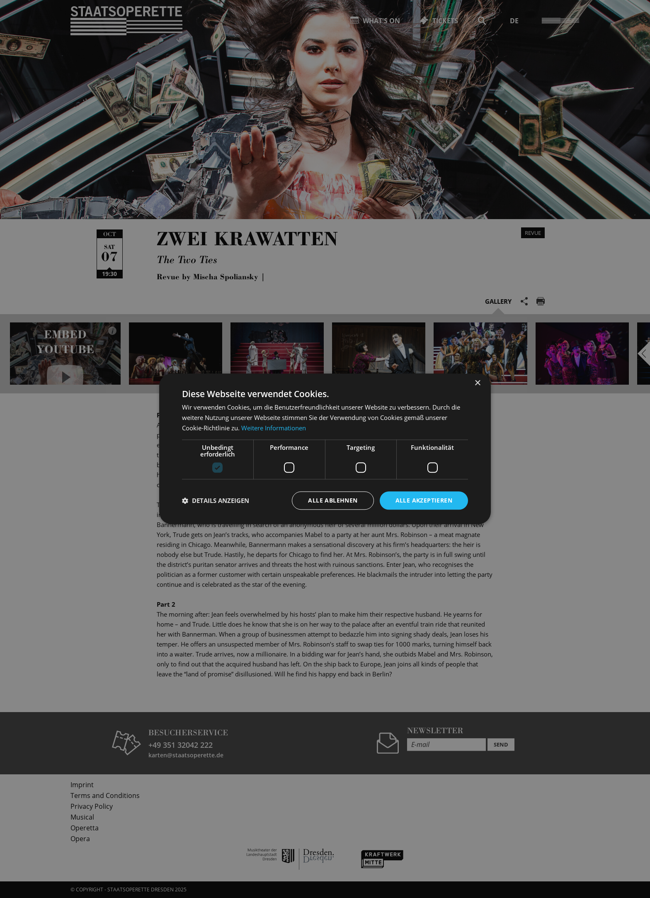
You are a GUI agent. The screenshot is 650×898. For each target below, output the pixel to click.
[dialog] (325, 449)
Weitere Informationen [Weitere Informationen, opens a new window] (273, 428)
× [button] (477, 383)
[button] (215, 500)
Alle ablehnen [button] (332, 500)
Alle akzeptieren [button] (423, 500)
